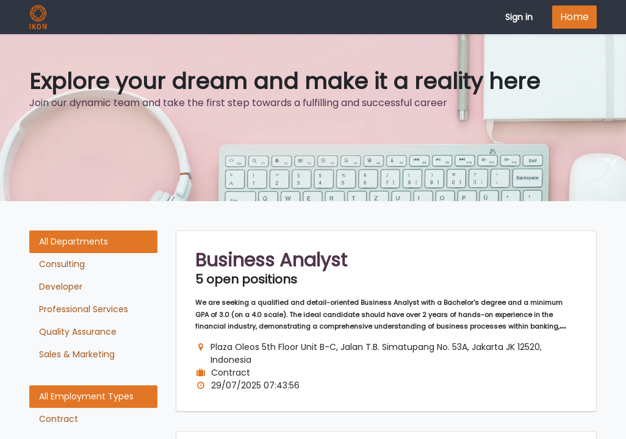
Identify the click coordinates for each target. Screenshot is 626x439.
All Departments (73, 241)
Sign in (519, 17)
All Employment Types (86, 396)
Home (574, 17)
